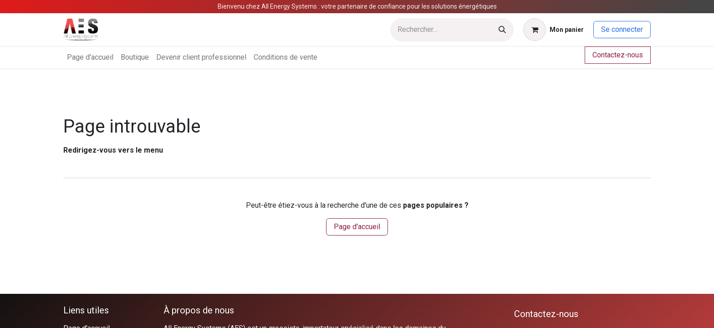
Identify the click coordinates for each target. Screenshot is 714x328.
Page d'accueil (357, 226)
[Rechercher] (502, 29)
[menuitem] (90, 57)
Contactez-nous (617, 55)
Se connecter (622, 29)
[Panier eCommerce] (553, 29)
